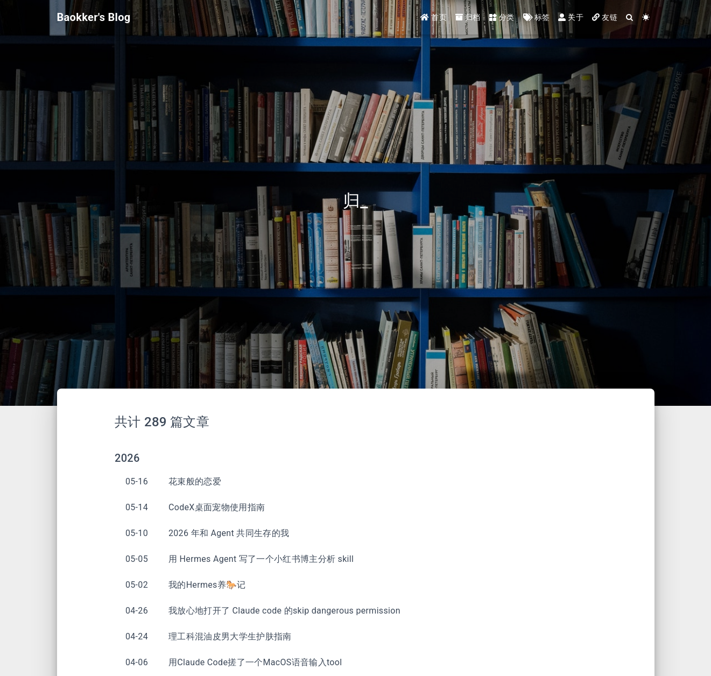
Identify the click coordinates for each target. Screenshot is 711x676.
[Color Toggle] (646, 17)
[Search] (630, 17)
